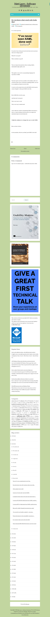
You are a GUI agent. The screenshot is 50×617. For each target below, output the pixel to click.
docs (12, 407)
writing (37, 424)
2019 (13, 545)
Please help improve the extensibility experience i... (23, 516)
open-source (33, 411)
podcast (19, 412)
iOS (20, 409)
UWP (31, 419)
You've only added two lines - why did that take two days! (23, 352)
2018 (13, 549)
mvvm (13, 411)
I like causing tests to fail (18, 488)
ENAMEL (16, 407)
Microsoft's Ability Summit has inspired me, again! (23, 508)
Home (25, 148)
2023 (13, 444)
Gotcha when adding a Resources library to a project (22, 379)
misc (29, 409)
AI (27, 400)
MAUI (24, 409)
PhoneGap (14, 412)
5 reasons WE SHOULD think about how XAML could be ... (25, 500)
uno (13, 419)
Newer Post (12, 148)
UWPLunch (36, 419)
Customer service (16, 405)
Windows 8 (14, 423)
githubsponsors (29, 407)
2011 (13, 577)
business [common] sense (26, 24)
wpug (32, 424)
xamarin (15, 426)
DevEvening (34, 405)
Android (37, 400)
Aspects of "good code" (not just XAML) (21, 492)
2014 (13, 565)
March (14, 478)
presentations (33, 412)
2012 (13, 573)
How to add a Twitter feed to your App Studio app (22, 370)
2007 (13, 592)
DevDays (29, 405)
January (14, 528)
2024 (13, 440)
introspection (36, 407)
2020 (13, 541)
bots (36, 402)
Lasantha (34, 611)
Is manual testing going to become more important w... (24, 496)
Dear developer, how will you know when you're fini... (24, 485)
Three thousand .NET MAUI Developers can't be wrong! (24, 523)
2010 (13, 581)
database (24, 405)
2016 (13, 557)
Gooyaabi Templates (35, 613)
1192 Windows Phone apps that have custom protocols (23, 361)
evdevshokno (22, 407)
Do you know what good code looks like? (24, 21)
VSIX (14, 421)
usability (18, 419)
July (14, 462)
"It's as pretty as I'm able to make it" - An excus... (23, 512)
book (24, 402)
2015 (13, 561)
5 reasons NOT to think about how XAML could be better (25, 504)
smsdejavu (13, 416)
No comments (19, 26)
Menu (25, 14)
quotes (26, 414)
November (15, 450)
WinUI (25, 424)
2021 (13, 537)
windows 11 (35, 421)
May (14, 470)
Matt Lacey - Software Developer (25, 4)
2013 (13, 569)
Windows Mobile (21, 423)
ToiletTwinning (32, 418)
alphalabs (32, 400)
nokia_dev (19, 411)
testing (17, 418)
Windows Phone (31, 423)
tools (37, 418)
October (15, 454)
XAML (13, 26)
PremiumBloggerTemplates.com (17, 613)
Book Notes (30, 402)
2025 (13, 436)
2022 (13, 533)
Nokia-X (26, 411)
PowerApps (25, 412)
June (14, 466)
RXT (36, 414)
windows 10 (27, 421)
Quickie (20, 414)
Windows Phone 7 (16, 424)
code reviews (29, 404)
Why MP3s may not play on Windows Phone (21, 386)
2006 (13, 596)
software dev (35, 24)
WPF (28, 424)
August (14, 458)
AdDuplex (22, 400)
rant (31, 414)
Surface (31, 416)
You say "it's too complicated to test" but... (22, 481)
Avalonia (14, 402)
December (15, 446)
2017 (13, 553)
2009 (13, 585)
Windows (20, 421)
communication (36, 404)
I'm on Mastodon (25, 614)
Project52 (14, 414)
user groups (25, 419)
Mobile (34, 409)
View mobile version (25, 151)
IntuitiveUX (15, 409)
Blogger (27, 604)
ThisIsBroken (24, 418)
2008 (13, 588)
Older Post (37, 148)
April (14, 474)
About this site (15, 400)
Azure (19, 402)
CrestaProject (21, 611)
